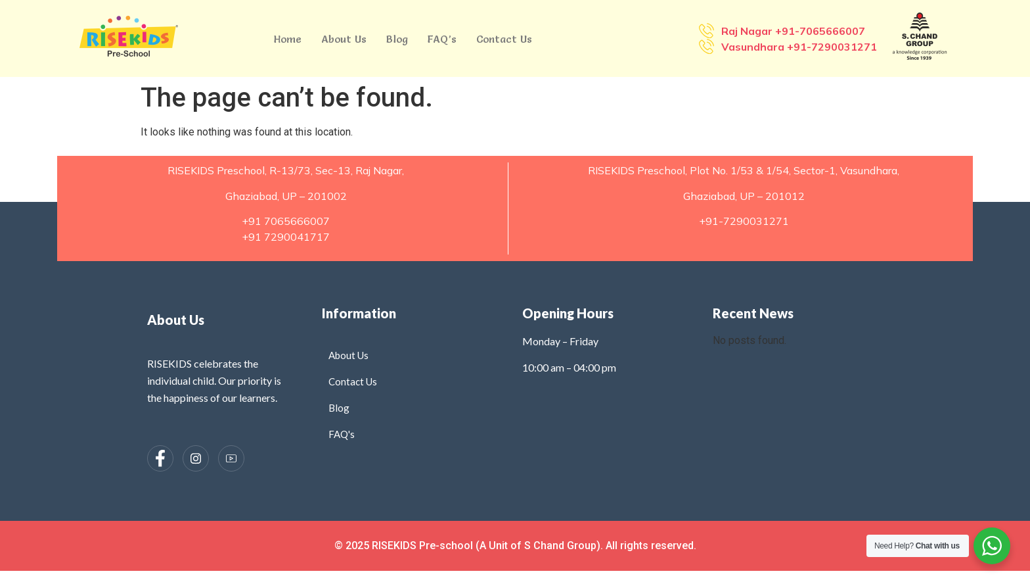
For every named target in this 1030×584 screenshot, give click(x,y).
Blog (397, 38)
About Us (344, 38)
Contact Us (504, 38)
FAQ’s (442, 38)
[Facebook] (160, 458)
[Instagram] (196, 458)
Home (288, 38)
